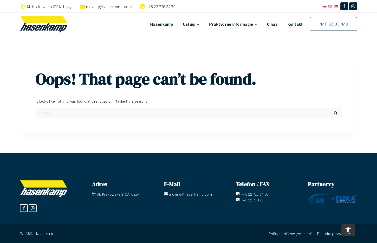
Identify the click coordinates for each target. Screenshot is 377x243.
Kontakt (295, 24)
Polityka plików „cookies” (290, 233)
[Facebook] (344, 6)
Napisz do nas (333, 23)
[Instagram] (353, 6)
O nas (272, 24)
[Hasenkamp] (43, 24)
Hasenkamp (161, 24)
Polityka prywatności (336, 233)
